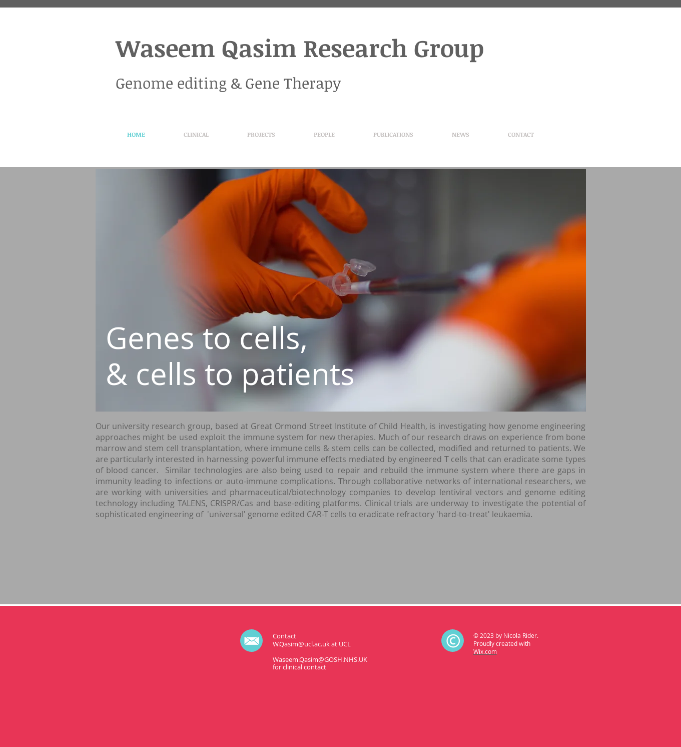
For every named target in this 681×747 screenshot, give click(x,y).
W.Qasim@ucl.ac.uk (301, 643)
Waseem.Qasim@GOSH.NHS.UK (320, 659)
